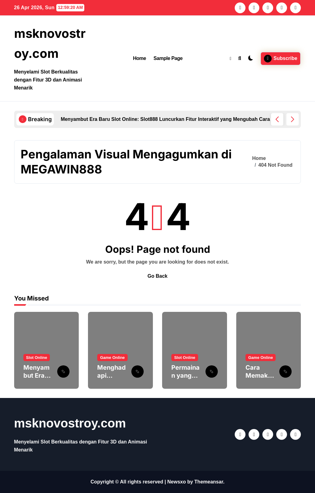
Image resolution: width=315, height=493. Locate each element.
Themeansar (208, 481)
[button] (292, 119)
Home (139, 58)
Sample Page (168, 58)
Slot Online (36, 357)
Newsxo (176, 481)
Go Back (158, 276)
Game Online (112, 357)
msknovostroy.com (70, 423)
